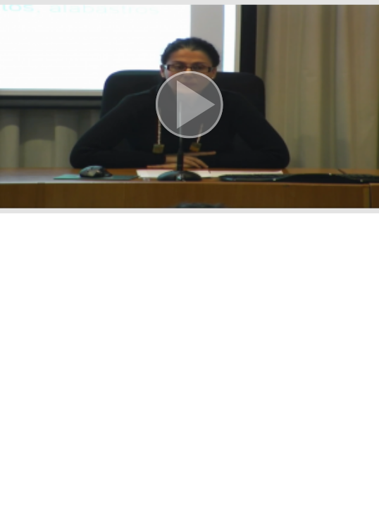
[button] (189, 106)
